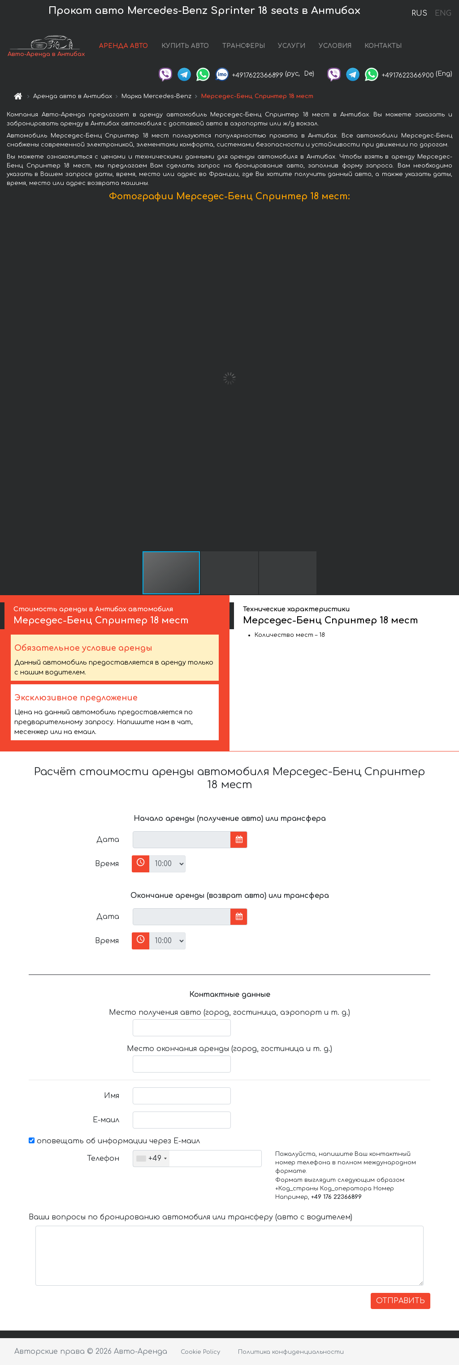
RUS (419, 13)
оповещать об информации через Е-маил (114, 1141)
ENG (443, 13)
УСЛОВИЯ (335, 46)
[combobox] (151, 1158)
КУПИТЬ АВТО (185, 46)
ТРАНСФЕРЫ (243, 46)
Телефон (103, 1159)
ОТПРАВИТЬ (400, 1301)
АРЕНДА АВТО (123, 46)
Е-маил (106, 1120)
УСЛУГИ (291, 46)
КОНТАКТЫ (383, 46)
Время (107, 864)
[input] (182, 839)
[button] (451, 378)
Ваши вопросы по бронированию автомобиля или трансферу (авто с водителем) (190, 1217)
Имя (111, 1096)
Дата (107, 840)
